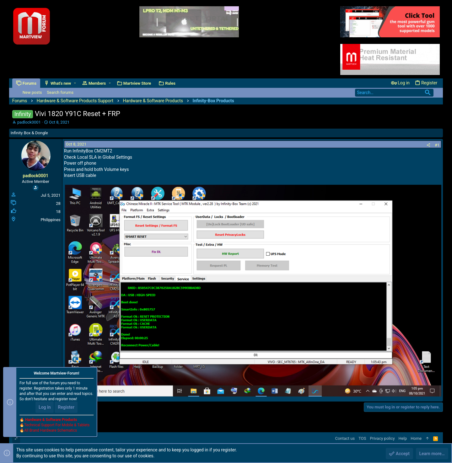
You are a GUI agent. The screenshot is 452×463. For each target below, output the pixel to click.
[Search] (394, 93)
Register (66, 407)
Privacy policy (382, 438)
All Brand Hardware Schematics (50, 430)
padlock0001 (29, 122)
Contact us (345, 438)
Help (403, 438)
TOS (362, 438)
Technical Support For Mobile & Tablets (56, 425)
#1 (437, 145)
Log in (45, 407)
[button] (75, 83)
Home (416, 438)
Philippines (50, 219)
